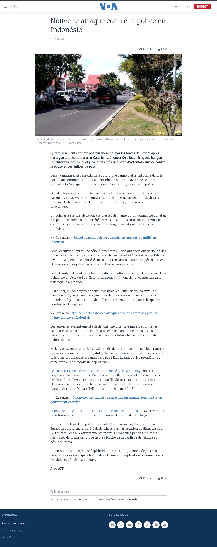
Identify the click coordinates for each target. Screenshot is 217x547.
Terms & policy (12, 530)
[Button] (146, 49)
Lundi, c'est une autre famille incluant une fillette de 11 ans (94, 411)
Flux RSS (8, 537)
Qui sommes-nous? (15, 523)
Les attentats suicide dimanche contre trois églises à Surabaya (96, 371)
